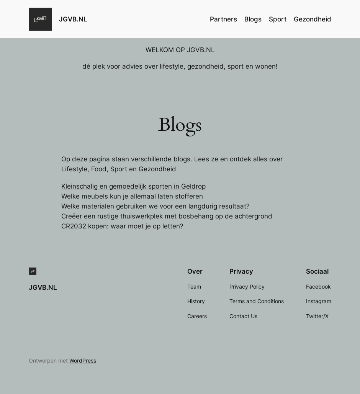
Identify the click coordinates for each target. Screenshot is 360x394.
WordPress (82, 360)
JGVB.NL (73, 19)
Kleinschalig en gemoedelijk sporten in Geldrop (133, 186)
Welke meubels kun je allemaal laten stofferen (132, 196)
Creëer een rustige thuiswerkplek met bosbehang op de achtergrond (166, 216)
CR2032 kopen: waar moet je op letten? (122, 226)
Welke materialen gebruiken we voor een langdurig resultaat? (155, 206)
